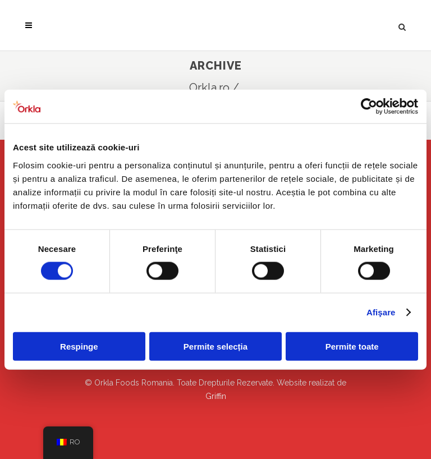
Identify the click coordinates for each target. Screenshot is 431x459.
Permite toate (352, 346)
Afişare (381, 312)
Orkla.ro (209, 87)
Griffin (215, 396)
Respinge (79, 346)
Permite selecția (215, 346)
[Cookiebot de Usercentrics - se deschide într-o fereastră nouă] (369, 106)
